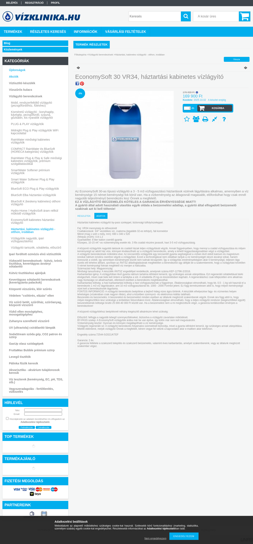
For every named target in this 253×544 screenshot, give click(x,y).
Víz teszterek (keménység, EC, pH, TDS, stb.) (36, 381)
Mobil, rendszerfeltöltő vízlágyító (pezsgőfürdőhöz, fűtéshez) (31, 104)
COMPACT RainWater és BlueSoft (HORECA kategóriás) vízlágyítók (33, 150)
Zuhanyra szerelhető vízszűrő (29, 321)
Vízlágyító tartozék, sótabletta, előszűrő (36, 247)
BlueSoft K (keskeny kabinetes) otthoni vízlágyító (35, 203)
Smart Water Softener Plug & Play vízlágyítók (32, 181)
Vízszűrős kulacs (20, 89)
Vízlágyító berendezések (100, 54)
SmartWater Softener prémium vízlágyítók (30, 172)
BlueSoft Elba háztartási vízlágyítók (33, 195)
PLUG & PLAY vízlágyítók (27, 124)
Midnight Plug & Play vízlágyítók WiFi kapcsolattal (34, 132)
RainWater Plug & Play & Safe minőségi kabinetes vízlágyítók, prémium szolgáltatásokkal (36, 160)
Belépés (12, 2)
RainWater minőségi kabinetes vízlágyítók (30, 141)
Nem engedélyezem (155, 538)
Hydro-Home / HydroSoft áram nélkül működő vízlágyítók (34, 212)
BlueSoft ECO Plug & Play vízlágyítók (35, 188)
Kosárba (218, 108)
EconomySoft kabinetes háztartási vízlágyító (32, 221)
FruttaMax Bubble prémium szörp (32, 350)
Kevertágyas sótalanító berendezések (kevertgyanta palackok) (34, 281)
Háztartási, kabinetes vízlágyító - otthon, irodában (33, 230)
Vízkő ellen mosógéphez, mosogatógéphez (26, 313)
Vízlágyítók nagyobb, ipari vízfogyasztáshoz (27, 240)
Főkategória (80, 54)
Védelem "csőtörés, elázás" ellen (31, 295)
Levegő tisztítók (20, 356)
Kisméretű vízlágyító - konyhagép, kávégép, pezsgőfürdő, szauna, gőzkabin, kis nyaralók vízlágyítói (32, 114)
